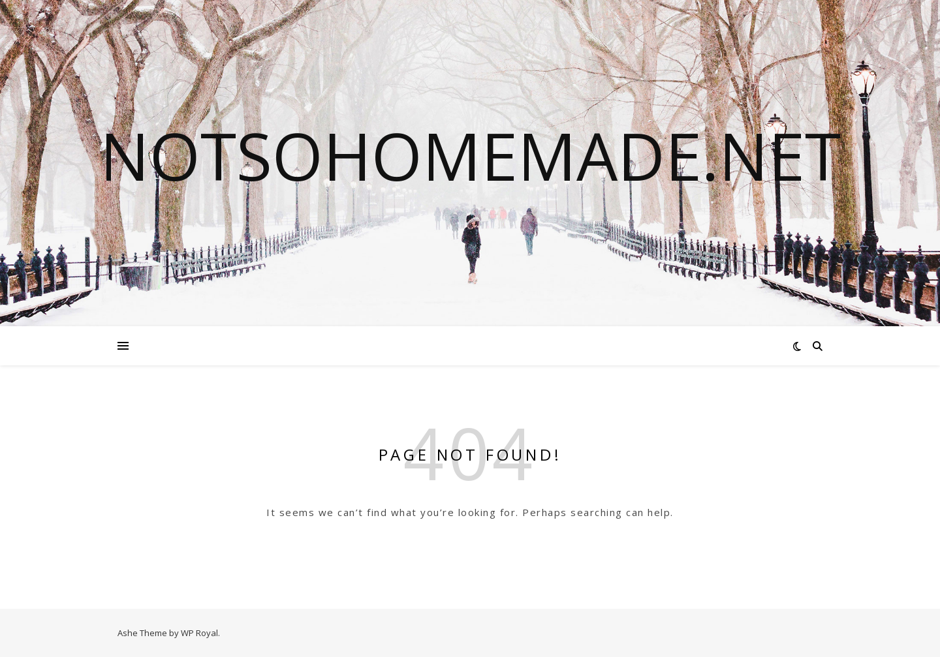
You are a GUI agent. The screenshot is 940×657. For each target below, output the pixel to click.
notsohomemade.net (470, 155)
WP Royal (199, 633)
